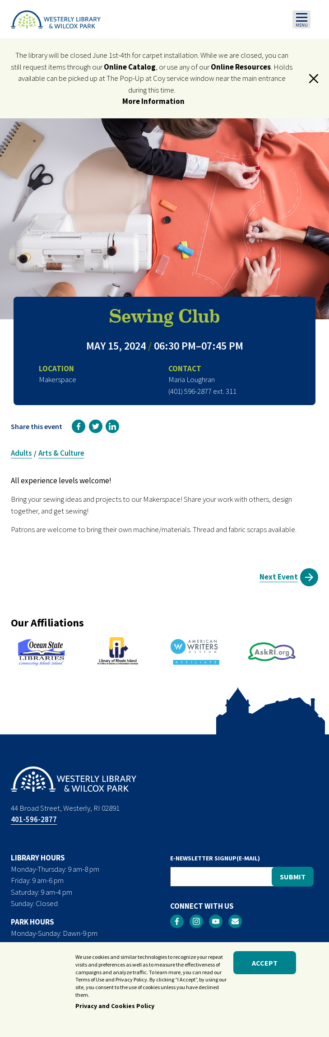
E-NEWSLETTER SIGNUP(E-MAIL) (215, 858)
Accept (265, 964)
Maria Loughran (191, 379)
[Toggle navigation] (301, 19)
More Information (153, 101)
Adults (21, 453)
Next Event (278, 577)
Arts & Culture (61, 453)
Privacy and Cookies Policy (114, 1007)
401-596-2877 (34, 819)
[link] (78, 426)
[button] (313, 78)
